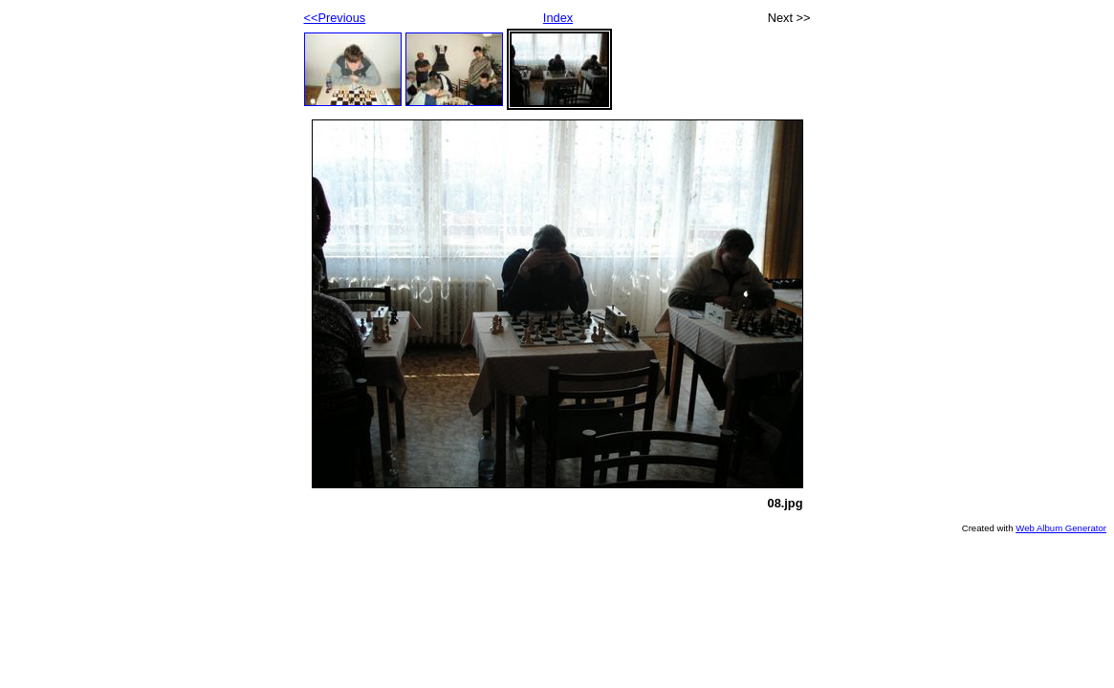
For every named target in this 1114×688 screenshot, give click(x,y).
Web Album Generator (1061, 528)
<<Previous (335, 18)
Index (558, 18)
